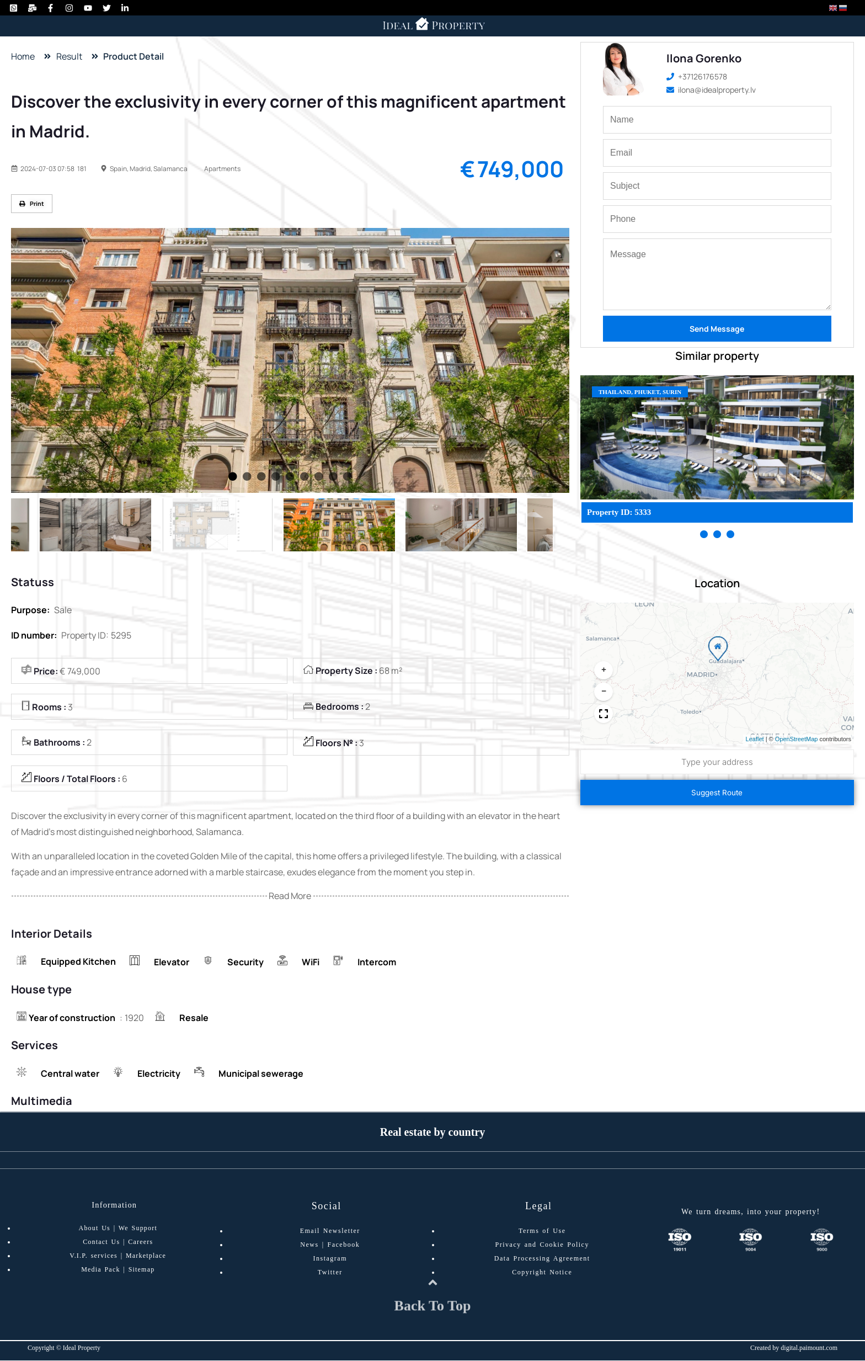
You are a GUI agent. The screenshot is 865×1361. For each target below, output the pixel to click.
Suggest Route (717, 793)
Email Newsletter (330, 1232)
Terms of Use (542, 1232)
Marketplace (146, 1257)
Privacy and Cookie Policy (542, 1246)
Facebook (344, 1246)
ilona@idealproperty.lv (711, 89)
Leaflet (755, 739)
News (309, 1246)
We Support (138, 1229)
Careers (140, 1243)
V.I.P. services (94, 1257)
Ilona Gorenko (703, 58)
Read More (290, 897)
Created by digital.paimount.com (793, 1348)
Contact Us (101, 1243)
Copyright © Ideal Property (64, 1348)
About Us (94, 1229)
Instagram (330, 1259)
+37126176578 (696, 76)
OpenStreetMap (796, 739)
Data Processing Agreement (542, 1259)
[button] (715, 649)
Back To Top (432, 1317)
